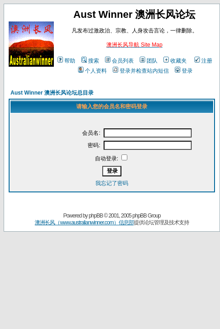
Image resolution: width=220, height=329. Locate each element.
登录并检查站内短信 (141, 71)
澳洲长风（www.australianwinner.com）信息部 (84, 222)
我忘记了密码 (111, 183)
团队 (148, 61)
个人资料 (92, 71)
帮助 (66, 61)
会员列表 (119, 61)
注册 (203, 61)
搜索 (90, 61)
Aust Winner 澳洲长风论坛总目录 (52, 93)
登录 (184, 71)
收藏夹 (175, 61)
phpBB (96, 215)
